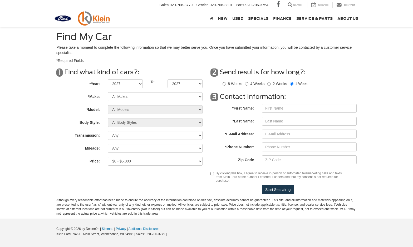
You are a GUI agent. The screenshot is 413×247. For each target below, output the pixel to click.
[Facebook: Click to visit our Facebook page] (278, 5)
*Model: (93, 109)
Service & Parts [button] (314, 18)
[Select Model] (155, 109)
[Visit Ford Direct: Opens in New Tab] (169, 234)
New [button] (223, 18)
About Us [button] (347, 18)
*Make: (94, 97)
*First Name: (243, 108)
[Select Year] (125, 83)
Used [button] (237, 18)
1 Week (301, 84)
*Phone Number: (239, 147)
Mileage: (92, 148)
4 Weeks (257, 84)
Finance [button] (282, 18)
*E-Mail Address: (239, 134)
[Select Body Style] (155, 122)
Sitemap (107, 229)
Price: (95, 161)
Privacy (121, 229)
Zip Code (246, 160)
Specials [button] (258, 18)
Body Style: (90, 122)
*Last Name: (243, 121)
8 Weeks (235, 84)
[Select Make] (155, 96)
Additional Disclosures (144, 229)
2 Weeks (280, 84)
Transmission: (87, 135)
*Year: (94, 84)
